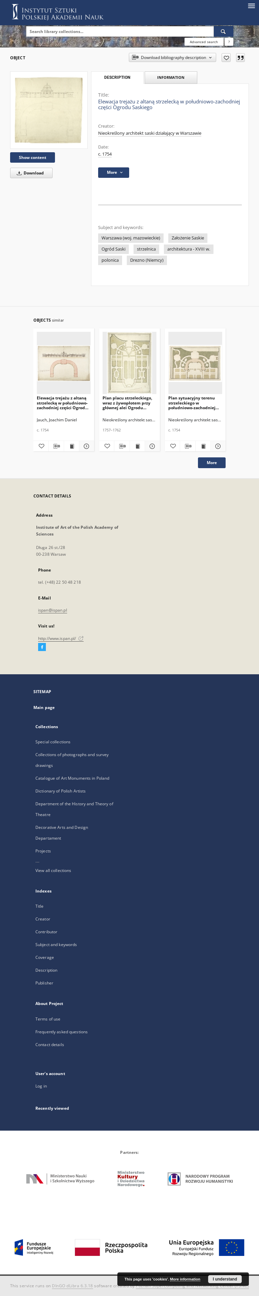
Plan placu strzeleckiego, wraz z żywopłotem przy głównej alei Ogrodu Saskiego (127, 402)
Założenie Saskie (188, 238)
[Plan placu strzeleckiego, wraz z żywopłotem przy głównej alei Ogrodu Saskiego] (129, 363)
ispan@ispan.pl (52, 610)
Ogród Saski (113, 249)
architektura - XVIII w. (188, 249)
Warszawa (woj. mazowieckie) (131, 238)
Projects (43, 851)
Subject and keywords (56, 944)
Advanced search (204, 41)
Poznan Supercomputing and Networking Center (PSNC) (192, 1286)
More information (185, 1279)
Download (29, 173)
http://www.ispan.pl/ (61, 638)
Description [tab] (117, 77)
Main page (44, 707)
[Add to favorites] (226, 57)
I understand (225, 1279)
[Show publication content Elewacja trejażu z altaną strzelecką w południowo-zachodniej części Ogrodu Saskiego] (71, 446)
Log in (41, 1086)
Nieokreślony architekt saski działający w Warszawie (149, 133)
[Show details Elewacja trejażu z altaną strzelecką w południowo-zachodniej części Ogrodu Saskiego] (85, 446)
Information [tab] (170, 77)
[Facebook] (42, 647)
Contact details (49, 1044)
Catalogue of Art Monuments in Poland (72, 778)
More (212, 462)
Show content (32, 157)
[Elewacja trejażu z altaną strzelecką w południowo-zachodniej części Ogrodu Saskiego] (49, 110)
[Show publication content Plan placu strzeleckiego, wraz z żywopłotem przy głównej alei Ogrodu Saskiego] (137, 446)
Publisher (44, 983)
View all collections (53, 870)
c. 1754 (105, 154)
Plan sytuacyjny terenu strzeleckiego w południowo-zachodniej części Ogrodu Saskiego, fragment (192, 402)
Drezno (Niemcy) (147, 260)
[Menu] (251, 5)
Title (39, 906)
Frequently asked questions (61, 1032)
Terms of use (47, 1019)
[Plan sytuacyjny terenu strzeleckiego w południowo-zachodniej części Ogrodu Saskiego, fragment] (195, 363)
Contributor (46, 932)
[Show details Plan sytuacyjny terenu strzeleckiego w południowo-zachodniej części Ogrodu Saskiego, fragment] (217, 446)
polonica (110, 260)
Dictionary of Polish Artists (60, 791)
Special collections (52, 742)
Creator (42, 919)
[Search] (223, 31)
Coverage (44, 957)
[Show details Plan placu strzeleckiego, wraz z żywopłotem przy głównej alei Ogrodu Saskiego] (151, 446)
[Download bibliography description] (56, 446)
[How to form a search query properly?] (229, 42)
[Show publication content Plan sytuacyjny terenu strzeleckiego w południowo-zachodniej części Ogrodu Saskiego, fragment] (203, 446)
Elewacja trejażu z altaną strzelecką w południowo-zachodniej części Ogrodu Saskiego (62, 402)
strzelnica (146, 249)
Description (46, 970)
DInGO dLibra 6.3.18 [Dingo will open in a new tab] (72, 1286)
